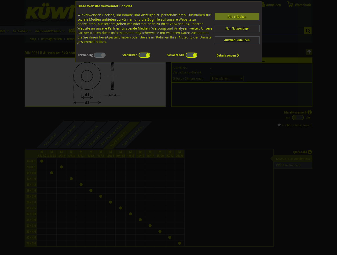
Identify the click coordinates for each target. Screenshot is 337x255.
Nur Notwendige (237, 28)
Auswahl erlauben (237, 40)
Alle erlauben (237, 16)
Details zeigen (227, 55)
